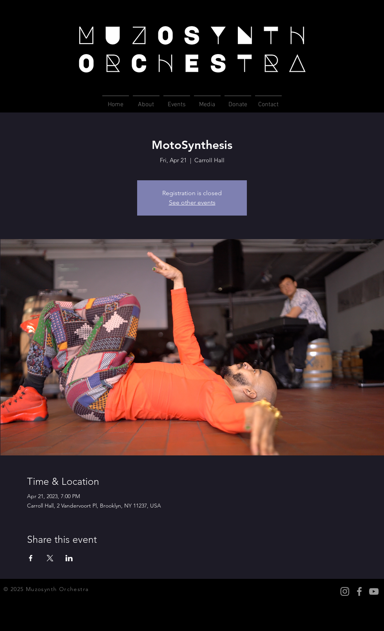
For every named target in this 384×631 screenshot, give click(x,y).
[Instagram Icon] (345, 591)
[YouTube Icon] (374, 591)
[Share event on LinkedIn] (69, 558)
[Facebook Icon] (359, 591)
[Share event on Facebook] (30, 558)
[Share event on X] (50, 558)
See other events (192, 202)
